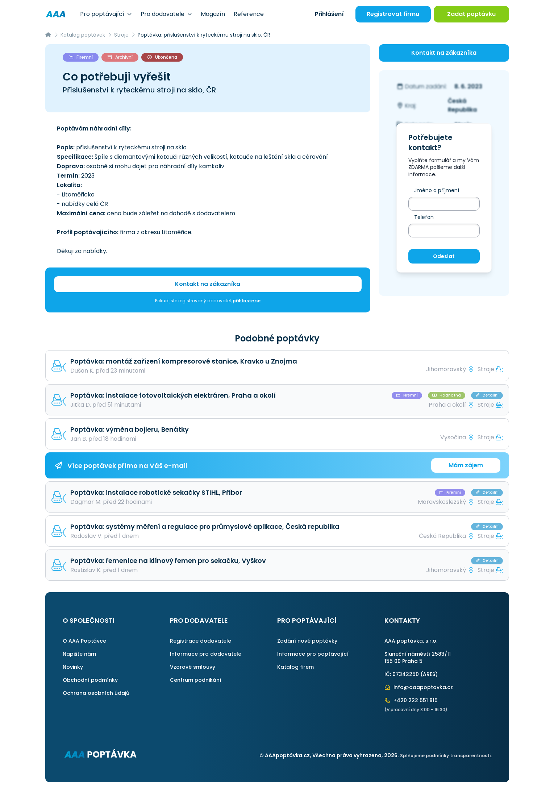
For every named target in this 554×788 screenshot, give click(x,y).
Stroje (121, 34)
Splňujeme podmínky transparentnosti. (446, 755)
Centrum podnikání (195, 680)
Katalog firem (295, 667)
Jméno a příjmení (436, 190)
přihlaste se (247, 301)
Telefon (424, 217)
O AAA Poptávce (84, 640)
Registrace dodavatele (200, 640)
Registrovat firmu (393, 14)
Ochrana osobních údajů (96, 693)
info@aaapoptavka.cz (418, 687)
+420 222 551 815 (411, 700)
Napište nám (79, 654)
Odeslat (444, 256)
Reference (249, 14)
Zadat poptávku (471, 14)
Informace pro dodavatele (205, 654)
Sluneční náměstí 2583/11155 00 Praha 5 (417, 657)
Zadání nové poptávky (307, 640)
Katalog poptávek (83, 34)
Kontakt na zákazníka (207, 284)
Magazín (213, 14)
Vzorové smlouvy (192, 667)
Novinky (73, 667)
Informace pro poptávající (313, 654)
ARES (429, 674)
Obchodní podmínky (90, 680)
